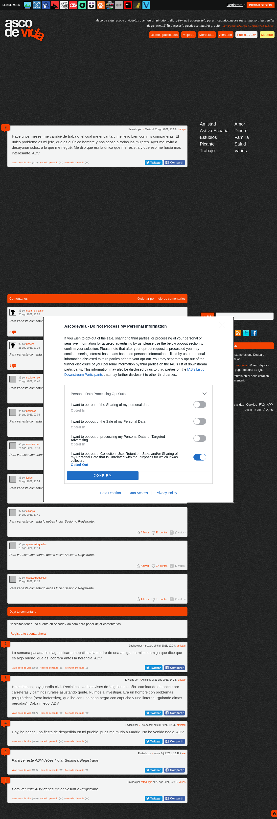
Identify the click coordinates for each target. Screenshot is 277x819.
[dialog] (138, 409)
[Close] (224, 326)
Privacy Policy (166, 493)
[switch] (199, 404)
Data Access (138, 493)
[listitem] (138, 393)
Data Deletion (110, 493)
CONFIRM (102, 476)
